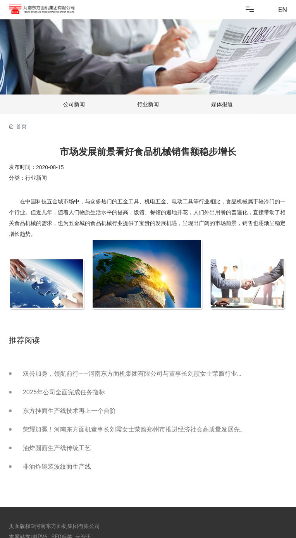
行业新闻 (148, 104)
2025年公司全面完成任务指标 (64, 392)
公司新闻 (74, 104)
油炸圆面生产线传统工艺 (57, 448)
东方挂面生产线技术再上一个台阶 (69, 410)
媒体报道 (222, 104)
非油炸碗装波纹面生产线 (57, 466)
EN (282, 9)
